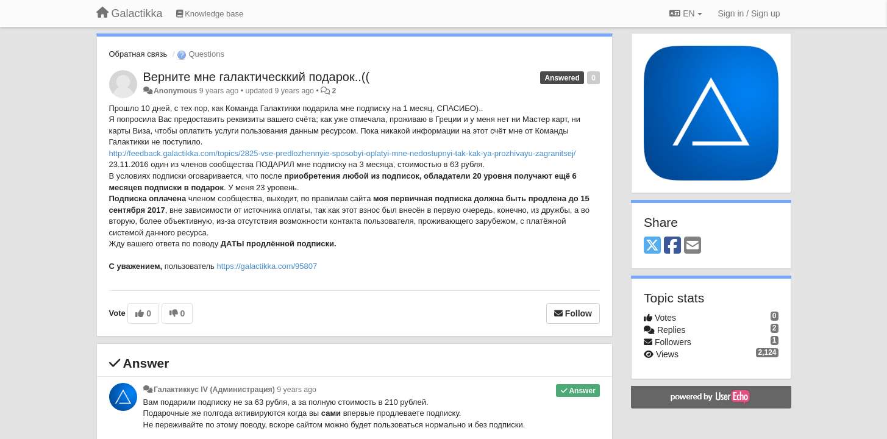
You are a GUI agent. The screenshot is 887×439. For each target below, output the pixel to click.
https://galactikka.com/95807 (354, 273)
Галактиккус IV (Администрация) (214, 389)
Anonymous (175, 91)
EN (685, 13)
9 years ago (296, 389)
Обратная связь (138, 54)
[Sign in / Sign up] (749, 13)
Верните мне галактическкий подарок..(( (256, 77)
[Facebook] (672, 246)
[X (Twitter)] (652, 246)
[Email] (692, 246)
